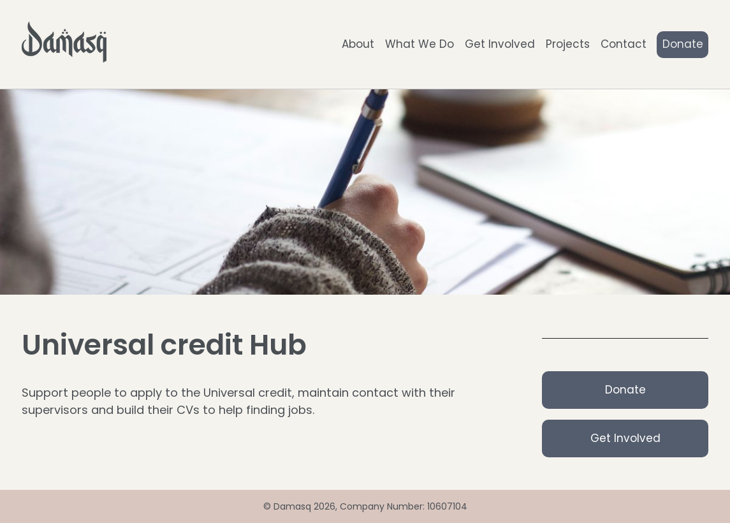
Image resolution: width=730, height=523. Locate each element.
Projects (568, 44)
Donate (682, 44)
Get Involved (500, 44)
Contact (623, 44)
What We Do (419, 44)
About (358, 44)
